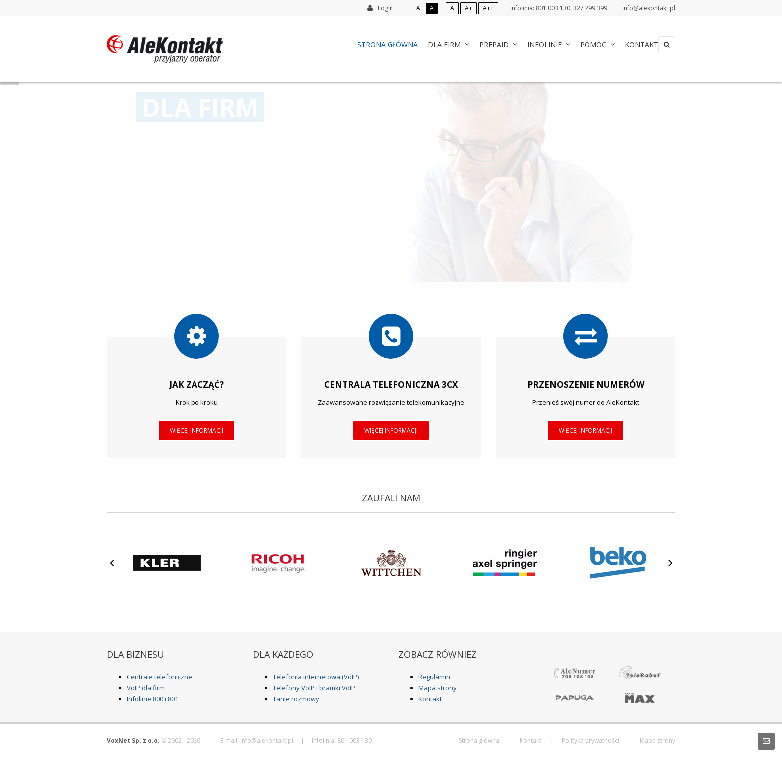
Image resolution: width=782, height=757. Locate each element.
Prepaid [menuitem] (488, 44)
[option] (163, 562)
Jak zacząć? (196, 384)
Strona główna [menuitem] (377, 44)
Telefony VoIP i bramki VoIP (314, 687)
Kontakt (430, 698)
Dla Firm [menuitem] (438, 44)
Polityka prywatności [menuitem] (590, 740)
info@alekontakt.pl (648, 8)
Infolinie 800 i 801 (152, 698)
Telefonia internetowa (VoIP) (316, 676)
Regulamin (434, 676)
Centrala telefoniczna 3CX (391, 384)
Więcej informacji (196, 430)
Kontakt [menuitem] (631, 44)
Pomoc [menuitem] (587, 44)
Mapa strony (437, 687)
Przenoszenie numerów (585, 384)
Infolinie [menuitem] (538, 44)
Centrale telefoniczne (159, 676)
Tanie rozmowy (296, 698)
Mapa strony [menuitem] (657, 740)
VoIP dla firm (146, 687)
